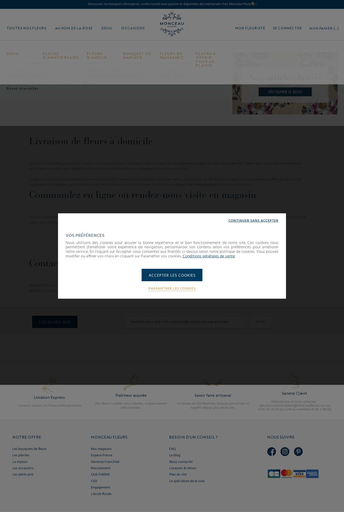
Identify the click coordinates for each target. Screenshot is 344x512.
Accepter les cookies (172, 275)
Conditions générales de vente (209, 256)
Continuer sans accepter (253, 220)
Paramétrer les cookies (172, 289)
